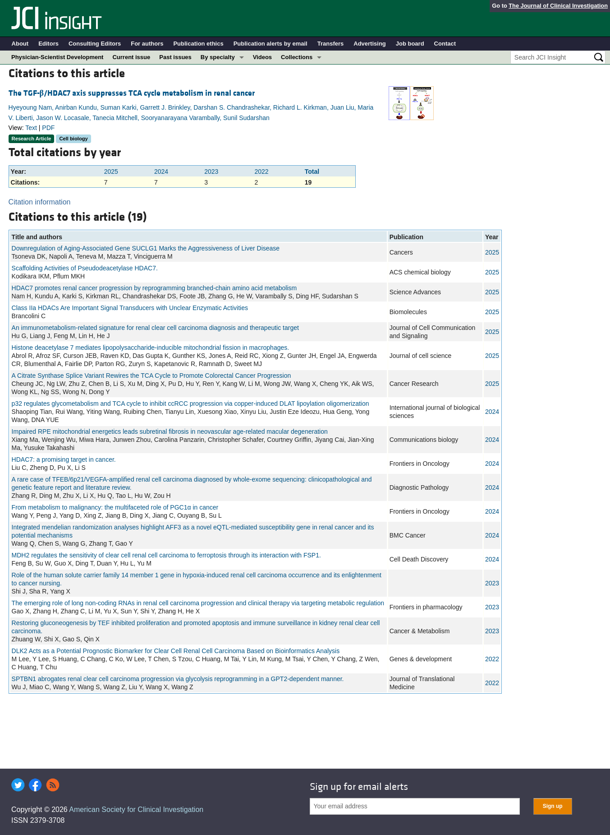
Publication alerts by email (270, 43)
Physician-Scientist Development (57, 57)
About (20, 43)
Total (312, 171)
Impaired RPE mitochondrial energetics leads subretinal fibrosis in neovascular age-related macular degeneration (170, 431)
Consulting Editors (95, 43)
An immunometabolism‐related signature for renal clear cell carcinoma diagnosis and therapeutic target (155, 327)
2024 (161, 171)
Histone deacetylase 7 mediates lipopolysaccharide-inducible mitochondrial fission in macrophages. (150, 347)
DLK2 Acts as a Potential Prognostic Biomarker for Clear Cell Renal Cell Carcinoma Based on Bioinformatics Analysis (176, 650)
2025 (111, 171)
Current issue (131, 57)
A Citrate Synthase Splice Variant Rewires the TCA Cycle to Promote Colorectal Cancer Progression (151, 375)
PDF (48, 127)
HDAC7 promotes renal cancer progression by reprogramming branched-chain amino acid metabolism (154, 288)
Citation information (40, 202)
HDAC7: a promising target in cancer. (64, 459)
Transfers (330, 43)
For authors (147, 43)
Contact (445, 43)
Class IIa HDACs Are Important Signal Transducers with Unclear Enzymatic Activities (130, 307)
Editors (48, 43)
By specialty (218, 57)
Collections (296, 57)
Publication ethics (198, 43)
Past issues (175, 57)
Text (31, 127)
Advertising (369, 43)
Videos (262, 57)
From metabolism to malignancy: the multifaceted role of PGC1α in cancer (115, 507)
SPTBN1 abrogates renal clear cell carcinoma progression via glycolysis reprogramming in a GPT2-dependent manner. (178, 678)
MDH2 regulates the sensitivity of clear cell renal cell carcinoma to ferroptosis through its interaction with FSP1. (166, 555)
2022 (262, 171)
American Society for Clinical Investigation (136, 809)
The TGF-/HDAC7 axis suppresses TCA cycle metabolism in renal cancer (132, 93)
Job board (410, 43)
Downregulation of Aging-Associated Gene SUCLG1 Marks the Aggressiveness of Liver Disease (146, 248)
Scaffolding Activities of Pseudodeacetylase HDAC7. (85, 268)
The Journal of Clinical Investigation (558, 5)
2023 (211, 171)
